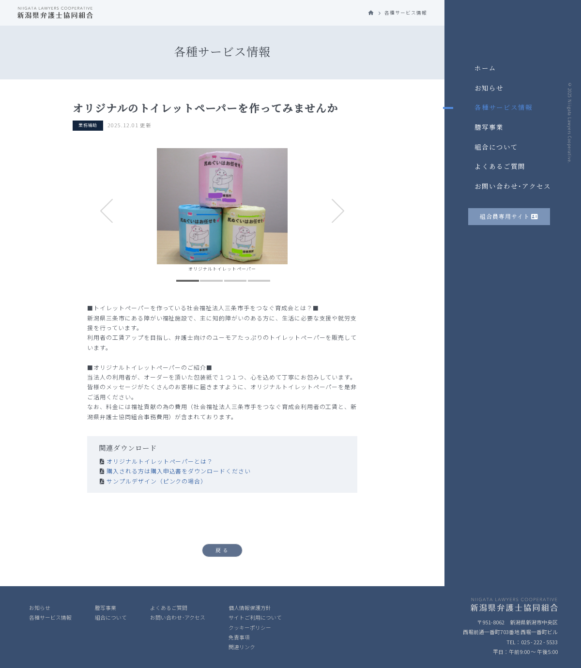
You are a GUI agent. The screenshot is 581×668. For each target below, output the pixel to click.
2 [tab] (211, 281)
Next (338, 211)
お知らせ (489, 87)
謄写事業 (489, 127)
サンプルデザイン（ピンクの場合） (157, 481)
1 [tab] (187, 281)
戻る (222, 550)
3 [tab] (235, 281)
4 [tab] (258, 281)
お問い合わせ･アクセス (512, 186)
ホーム (485, 68)
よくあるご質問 (499, 166)
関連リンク (242, 647)
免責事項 (239, 637)
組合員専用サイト (509, 216)
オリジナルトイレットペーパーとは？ (160, 461)
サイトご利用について (255, 617)
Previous (106, 211)
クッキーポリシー (250, 627)
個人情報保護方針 (250, 607)
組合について (496, 147)
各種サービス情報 (503, 107)
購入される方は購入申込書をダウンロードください (179, 471)
